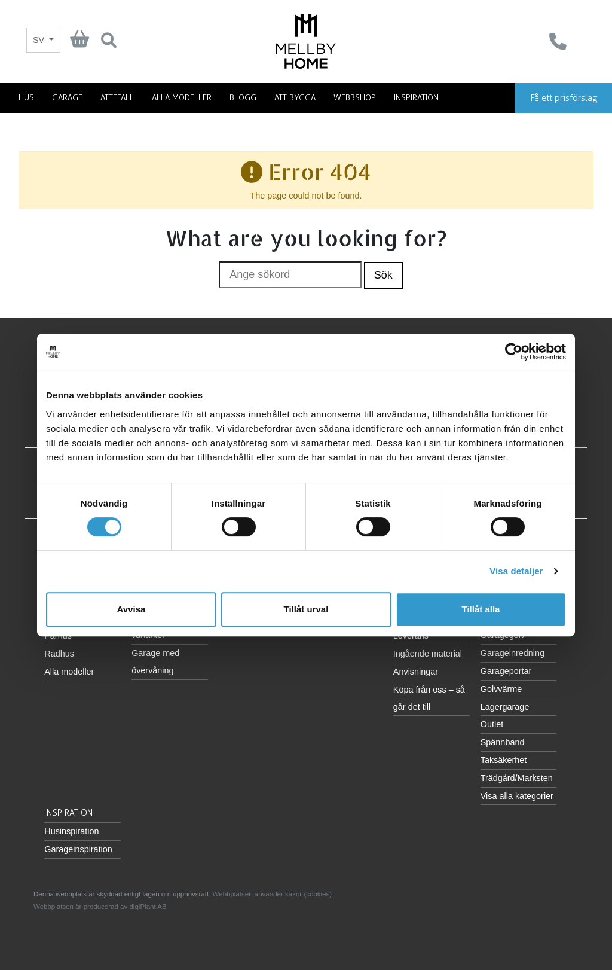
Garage (67, 98)
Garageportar (506, 671)
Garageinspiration (78, 849)
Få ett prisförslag (563, 98)
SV (40, 40)
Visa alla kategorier (517, 796)
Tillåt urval (306, 609)
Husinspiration (71, 831)
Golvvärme (501, 689)
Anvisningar (415, 671)
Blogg (243, 98)
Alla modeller (182, 98)
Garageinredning (512, 653)
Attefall (117, 98)
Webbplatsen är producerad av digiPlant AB (100, 906)
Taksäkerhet (504, 760)
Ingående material (427, 653)
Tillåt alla (481, 609)
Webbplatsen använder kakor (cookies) (272, 894)
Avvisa (131, 609)
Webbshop (354, 98)
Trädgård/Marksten (517, 778)
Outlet (492, 724)
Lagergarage (505, 707)
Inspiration (416, 98)
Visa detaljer (516, 571)
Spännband (503, 742)
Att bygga (295, 98)
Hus (26, 98)
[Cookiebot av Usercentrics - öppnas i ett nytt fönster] (513, 352)
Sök (383, 275)
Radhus (59, 653)
